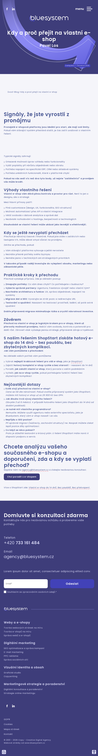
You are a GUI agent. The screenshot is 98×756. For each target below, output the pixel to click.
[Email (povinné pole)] (26, 583)
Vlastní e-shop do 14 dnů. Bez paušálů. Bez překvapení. (59, 487)
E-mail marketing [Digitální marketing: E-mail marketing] (13, 652)
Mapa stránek (11, 729)
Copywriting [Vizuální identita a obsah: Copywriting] (10, 676)
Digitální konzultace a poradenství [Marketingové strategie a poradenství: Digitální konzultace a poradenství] (23, 689)
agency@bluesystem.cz (35, 469)
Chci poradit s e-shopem (21, 476)
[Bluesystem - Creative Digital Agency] (49, 19)
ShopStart (77, 361)
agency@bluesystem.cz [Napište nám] (29, 556)
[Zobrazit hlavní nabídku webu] (83, 9)
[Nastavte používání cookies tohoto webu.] (4, 752)
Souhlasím (13, 592)
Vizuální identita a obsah (24, 667)
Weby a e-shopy (17, 622)
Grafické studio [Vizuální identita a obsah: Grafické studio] (12, 672)
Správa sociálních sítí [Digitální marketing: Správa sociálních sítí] (16, 659)
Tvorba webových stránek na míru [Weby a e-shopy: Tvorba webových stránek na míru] (23, 627)
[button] (71, 583)
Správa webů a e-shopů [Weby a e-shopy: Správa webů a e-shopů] (17, 635)
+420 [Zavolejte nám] (22, 543)
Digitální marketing (19, 643)
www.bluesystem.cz (35, 743)
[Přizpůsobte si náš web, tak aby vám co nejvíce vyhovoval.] (94, 752)
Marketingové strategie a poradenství (34, 684)
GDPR (7, 719)
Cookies (8, 724)
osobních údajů (46, 592)
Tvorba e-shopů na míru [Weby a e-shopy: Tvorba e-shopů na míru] (17, 631)
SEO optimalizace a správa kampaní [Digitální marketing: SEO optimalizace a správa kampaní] (24, 648)
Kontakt (8, 734)
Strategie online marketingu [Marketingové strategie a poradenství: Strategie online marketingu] (19, 693)
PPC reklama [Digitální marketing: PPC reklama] (11, 656)
